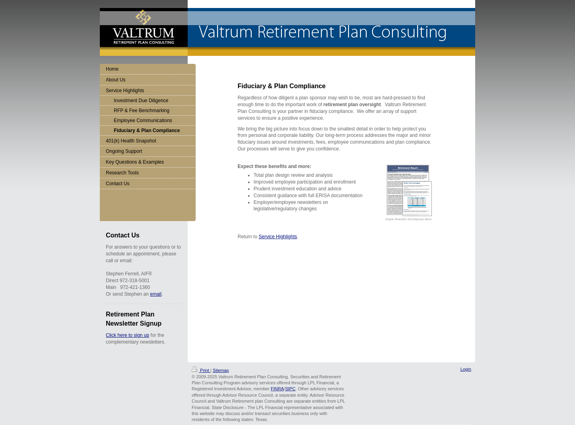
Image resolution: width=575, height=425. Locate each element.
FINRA (277, 388)
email (156, 294)
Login (465, 369)
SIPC (290, 388)
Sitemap (221, 370)
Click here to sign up (127, 335)
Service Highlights (278, 236)
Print (201, 370)
